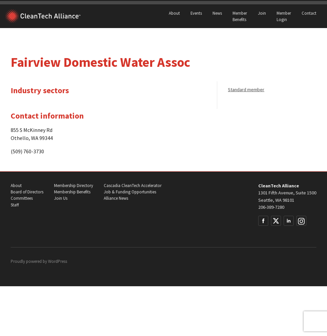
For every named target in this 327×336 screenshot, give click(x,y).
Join (262, 13)
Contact (309, 13)
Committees (22, 198)
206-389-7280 (271, 207)
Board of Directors (27, 192)
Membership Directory (73, 185)
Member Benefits (240, 16)
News (217, 13)
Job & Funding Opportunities (130, 192)
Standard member (246, 90)
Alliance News (116, 198)
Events (196, 13)
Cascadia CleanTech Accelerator (132, 185)
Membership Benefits (72, 192)
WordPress (57, 261)
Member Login (284, 16)
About (174, 13)
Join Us (60, 198)
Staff (15, 205)
